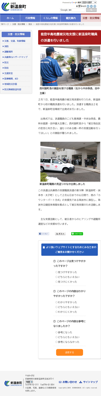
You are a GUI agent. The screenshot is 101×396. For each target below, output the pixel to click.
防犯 (6, 68)
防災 (30, 24)
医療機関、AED (11, 79)
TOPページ (5, 24)
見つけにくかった (66, 282)
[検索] (72, 10)
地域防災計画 (10, 84)
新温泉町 (13, 7)
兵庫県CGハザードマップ (15, 57)
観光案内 (71, 18)
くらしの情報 (50, 18)
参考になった (64, 332)
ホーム (10, 18)
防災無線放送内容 (12, 89)
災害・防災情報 (91, 18)
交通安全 (8, 73)
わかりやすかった (66, 302)
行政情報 (30, 18)
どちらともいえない (67, 277)
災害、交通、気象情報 (14, 41)
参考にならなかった (67, 342)
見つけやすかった (66, 272)
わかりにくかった (66, 312)
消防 (6, 46)
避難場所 (8, 52)
